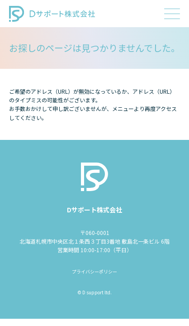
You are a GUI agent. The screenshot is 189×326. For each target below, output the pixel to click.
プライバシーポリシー (94, 271)
